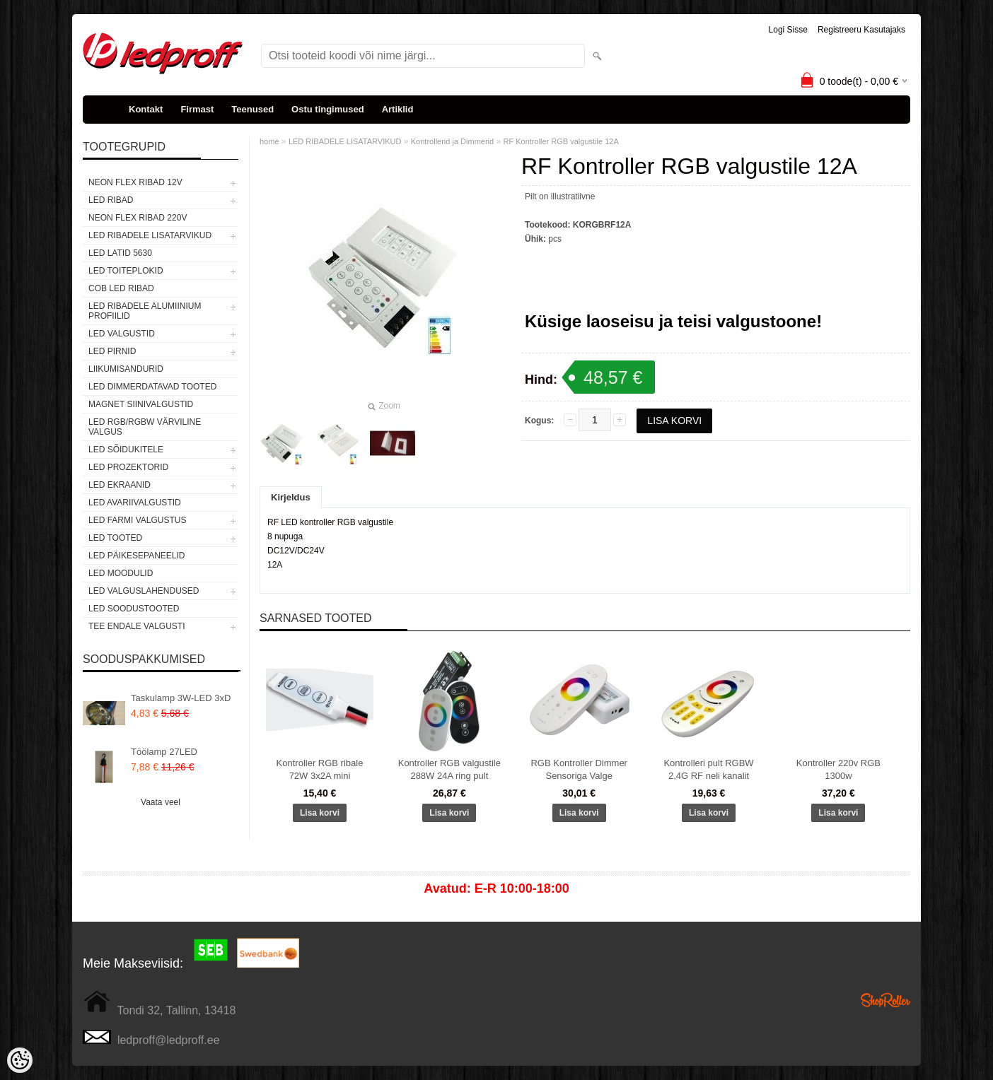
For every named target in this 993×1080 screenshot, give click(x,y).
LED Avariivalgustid (134, 502)
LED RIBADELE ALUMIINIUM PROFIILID (144, 311)
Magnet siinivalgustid (140, 404)
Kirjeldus (290, 497)
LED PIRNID (112, 351)
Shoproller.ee (885, 1000)
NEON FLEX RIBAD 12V (135, 182)
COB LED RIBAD (121, 288)
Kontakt (146, 109)
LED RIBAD (110, 200)
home (269, 141)
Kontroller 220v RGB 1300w (838, 769)
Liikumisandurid (125, 369)
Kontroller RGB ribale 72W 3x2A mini (320, 769)
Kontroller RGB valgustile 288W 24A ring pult (449, 769)
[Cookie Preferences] (20, 1060)
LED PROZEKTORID (128, 467)
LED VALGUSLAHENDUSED (143, 591)
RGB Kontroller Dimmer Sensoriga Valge (578, 769)
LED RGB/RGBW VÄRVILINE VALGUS (144, 427)
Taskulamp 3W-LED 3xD (181, 698)
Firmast (197, 109)
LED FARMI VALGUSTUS (137, 520)
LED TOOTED (115, 538)
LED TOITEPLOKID (125, 271)
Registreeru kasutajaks (861, 30)
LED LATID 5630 (120, 253)
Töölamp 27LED (164, 751)
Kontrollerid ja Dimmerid (452, 141)
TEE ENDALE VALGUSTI (136, 626)
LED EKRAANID (119, 485)
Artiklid (398, 109)
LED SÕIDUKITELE (125, 449)
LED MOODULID (120, 573)
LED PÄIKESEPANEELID (136, 555)
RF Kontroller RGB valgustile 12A (561, 141)
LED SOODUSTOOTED (133, 609)
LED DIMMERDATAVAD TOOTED (152, 387)
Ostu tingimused (327, 109)
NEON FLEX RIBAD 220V (137, 218)
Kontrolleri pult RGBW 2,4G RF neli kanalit (708, 769)
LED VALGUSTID (121, 334)
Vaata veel (160, 802)
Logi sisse (788, 30)
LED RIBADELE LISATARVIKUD (149, 235)
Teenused (252, 109)
